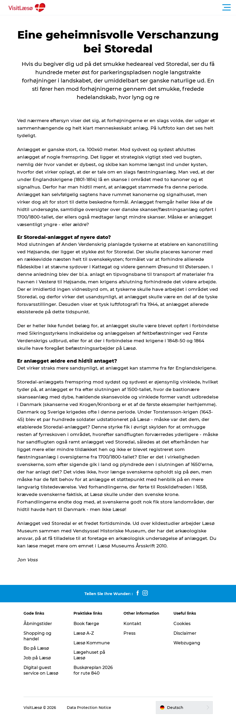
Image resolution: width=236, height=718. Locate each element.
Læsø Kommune (91, 642)
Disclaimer (184, 633)
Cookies (182, 623)
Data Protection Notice (89, 707)
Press (129, 633)
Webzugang (186, 642)
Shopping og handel (37, 636)
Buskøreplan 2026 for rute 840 (93, 670)
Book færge (86, 623)
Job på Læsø (37, 657)
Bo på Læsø (36, 648)
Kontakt (132, 623)
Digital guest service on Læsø (41, 670)
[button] (142, 7)
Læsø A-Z (83, 633)
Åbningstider (38, 623)
